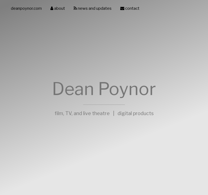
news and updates (93, 8)
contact (129, 8)
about (57, 8)
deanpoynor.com (26, 8)
